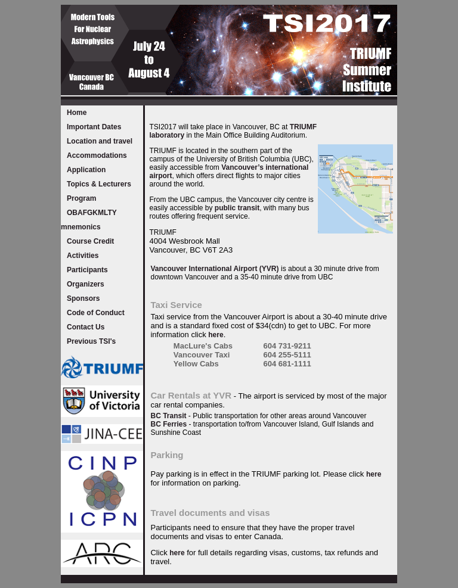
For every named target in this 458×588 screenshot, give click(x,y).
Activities (82, 255)
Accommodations (97, 155)
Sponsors (83, 298)
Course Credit (90, 241)
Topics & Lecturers (99, 184)
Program (81, 198)
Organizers (85, 284)
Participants (87, 270)
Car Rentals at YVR (190, 395)
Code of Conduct (96, 313)
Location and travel (99, 141)
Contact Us (85, 327)
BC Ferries (168, 424)
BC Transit (168, 416)
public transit (237, 208)
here (215, 335)
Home (76, 112)
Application (86, 170)
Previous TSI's (91, 341)
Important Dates (94, 127)
